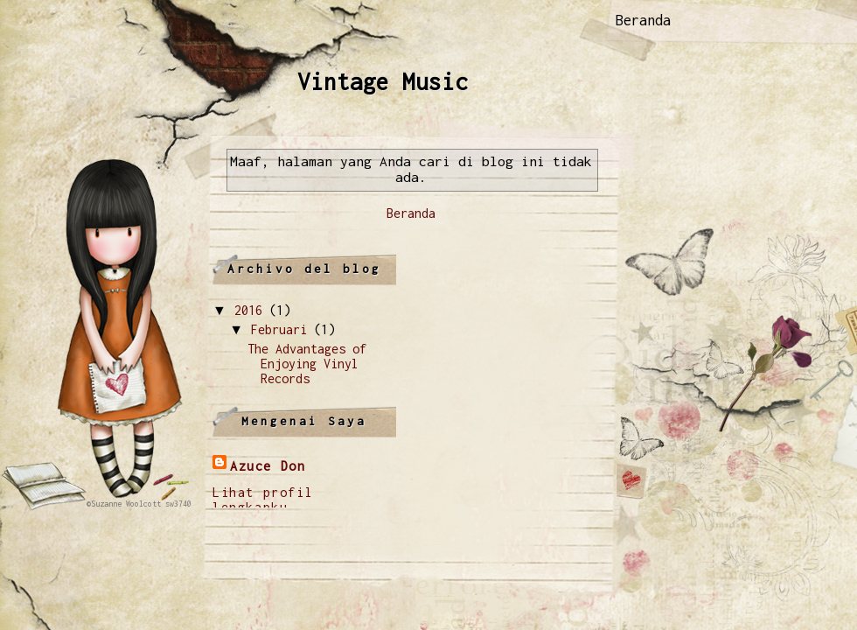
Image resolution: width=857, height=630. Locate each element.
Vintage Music (382, 81)
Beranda (643, 20)
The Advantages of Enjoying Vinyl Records (306, 363)
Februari (279, 329)
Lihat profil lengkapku (263, 499)
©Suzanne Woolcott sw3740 (139, 503)
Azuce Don (267, 465)
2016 (248, 310)
